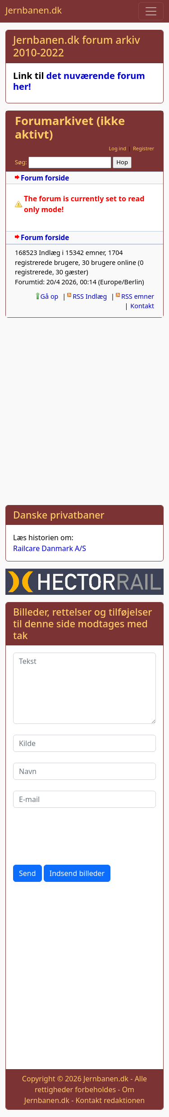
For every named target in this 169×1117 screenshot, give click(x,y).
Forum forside (45, 178)
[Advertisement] (84, 409)
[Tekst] (84, 688)
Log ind (117, 148)
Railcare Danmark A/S (49, 548)
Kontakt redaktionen (110, 1100)
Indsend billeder (77, 873)
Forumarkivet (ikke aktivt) (70, 128)
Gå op (50, 296)
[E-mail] (84, 799)
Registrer (143, 148)
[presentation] (81, 836)
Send (27, 873)
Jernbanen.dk (33, 10)
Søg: (21, 162)
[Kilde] (84, 743)
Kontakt (142, 305)
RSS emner (137, 296)
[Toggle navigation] (151, 11)
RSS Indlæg (90, 296)
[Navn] (84, 771)
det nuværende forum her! (79, 81)
